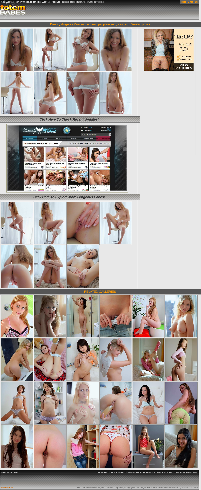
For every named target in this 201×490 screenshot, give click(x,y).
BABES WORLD (136, 472)
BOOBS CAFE (171, 472)
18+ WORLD (102, 472)
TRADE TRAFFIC (10, 472)
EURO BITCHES (188, 472)
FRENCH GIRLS (154, 472)
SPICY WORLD (118, 472)
